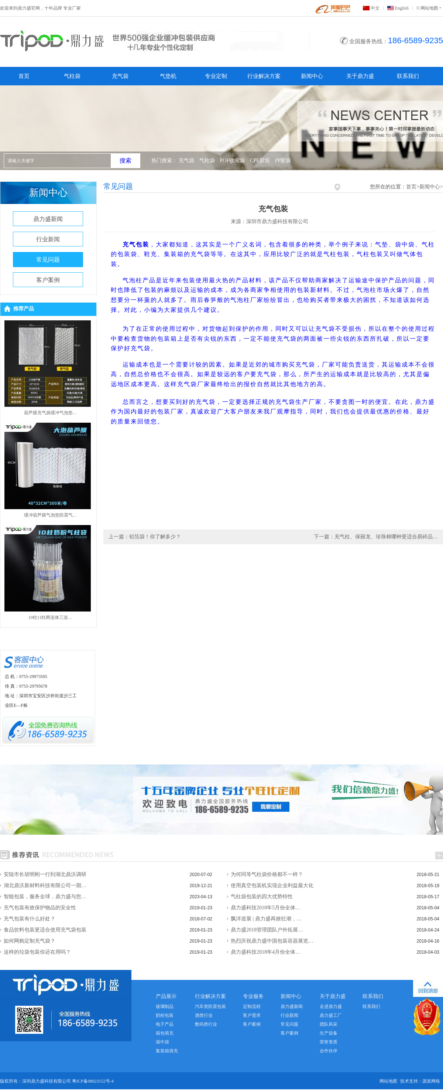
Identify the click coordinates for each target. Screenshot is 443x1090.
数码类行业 (206, 1024)
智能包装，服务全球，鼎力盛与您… (45, 896)
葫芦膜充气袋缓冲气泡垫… (50, 412)
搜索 (125, 160)
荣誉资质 (328, 1042)
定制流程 (252, 1006)
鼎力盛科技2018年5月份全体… (266, 907)
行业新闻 (48, 239)
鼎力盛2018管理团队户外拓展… (267, 930)
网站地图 (429, 8)
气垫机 (168, 76)
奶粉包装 (165, 1015)
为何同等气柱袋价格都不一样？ (267, 874)
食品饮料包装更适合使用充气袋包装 (45, 930)
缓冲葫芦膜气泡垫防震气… (50, 515)
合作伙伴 (328, 1050)
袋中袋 (162, 1042)
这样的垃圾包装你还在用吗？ (37, 952)
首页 (24, 76)
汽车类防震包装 (210, 1006)
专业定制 (216, 76)
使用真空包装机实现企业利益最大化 (272, 885)
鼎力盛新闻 (48, 219)
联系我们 (408, 76)
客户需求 (252, 1015)
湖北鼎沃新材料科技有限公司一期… (45, 885)
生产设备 (328, 1033)
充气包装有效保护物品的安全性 (40, 907)
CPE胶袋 (260, 160)
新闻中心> (431, 187)
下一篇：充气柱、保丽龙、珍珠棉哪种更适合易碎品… (376, 536)
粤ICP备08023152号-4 (93, 1081)
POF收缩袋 (232, 160)
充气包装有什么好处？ (29, 919)
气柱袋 (72, 76)
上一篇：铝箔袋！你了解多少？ (145, 536)
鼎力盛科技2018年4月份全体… (266, 952)
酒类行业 (204, 1015)
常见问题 (48, 259)
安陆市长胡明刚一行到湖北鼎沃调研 (45, 874)
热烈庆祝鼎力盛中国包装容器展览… (272, 941)
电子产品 (165, 1024)
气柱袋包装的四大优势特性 (262, 896)
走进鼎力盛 (331, 1006)
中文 (375, 8)
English (402, 8)
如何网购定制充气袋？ (29, 941)
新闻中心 (312, 76)
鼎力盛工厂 (331, 1015)
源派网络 (431, 1081)
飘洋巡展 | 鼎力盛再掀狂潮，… (266, 919)
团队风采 (328, 1024)
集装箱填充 (167, 1050)
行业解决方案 (264, 76)
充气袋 (120, 76)
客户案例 (48, 280)
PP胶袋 (283, 160)
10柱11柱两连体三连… (50, 617)
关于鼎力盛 (360, 76)
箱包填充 (165, 1033)
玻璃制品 (165, 1006)
